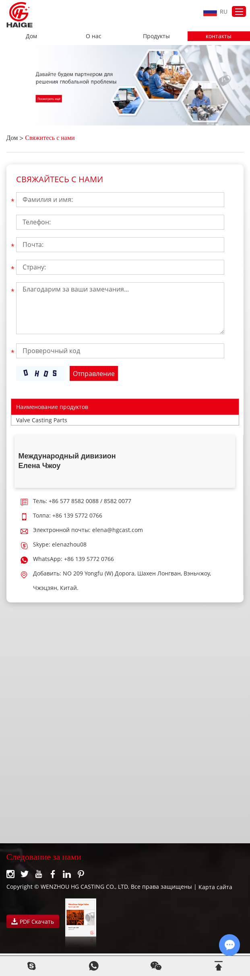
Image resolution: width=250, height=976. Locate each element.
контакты (218, 36)
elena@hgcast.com (117, 530)
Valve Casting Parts (41, 420)
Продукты (156, 36)
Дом (31, 36)
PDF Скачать (32, 921)
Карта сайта (215, 887)
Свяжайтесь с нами (59, 179)
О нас (93, 36)
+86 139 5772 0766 (89, 559)
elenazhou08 (69, 544)
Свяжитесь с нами (49, 139)
